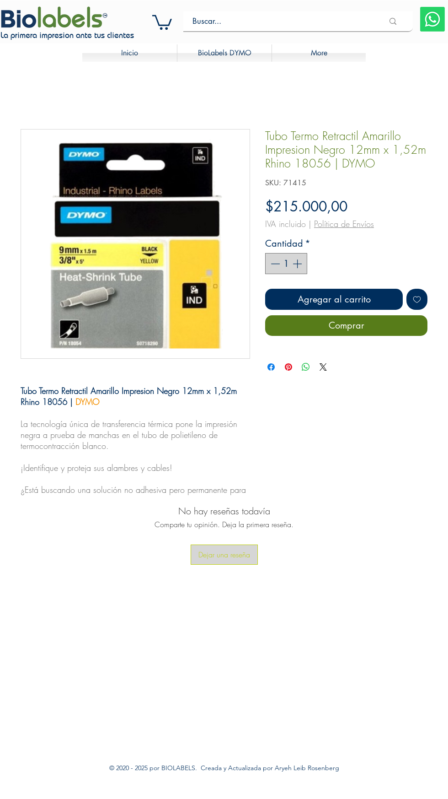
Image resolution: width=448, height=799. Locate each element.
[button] (162, 21)
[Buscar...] (281, 21)
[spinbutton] (286, 264)
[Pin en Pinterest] (288, 367)
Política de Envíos (344, 224)
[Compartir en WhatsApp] (305, 367)
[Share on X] (323, 367)
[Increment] (298, 264)
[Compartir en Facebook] (271, 367)
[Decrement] (274, 264)
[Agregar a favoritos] (416, 299)
